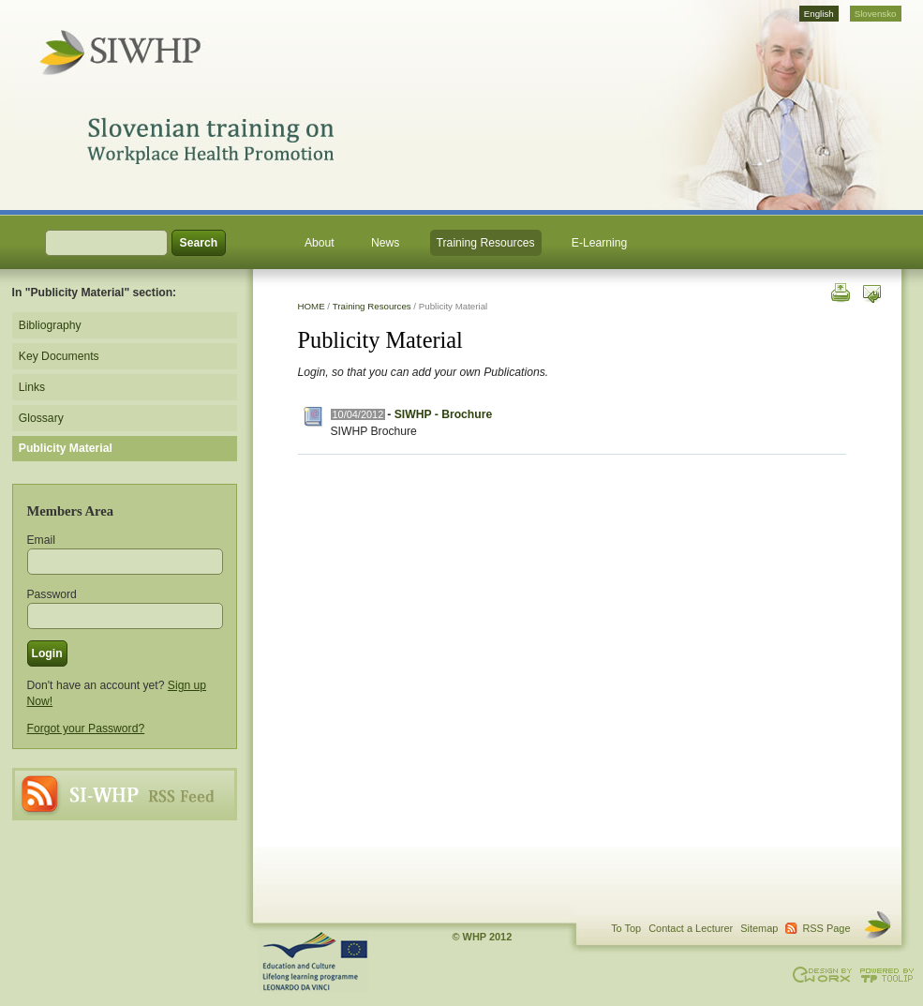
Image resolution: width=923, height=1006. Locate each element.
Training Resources (486, 242)
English (819, 13)
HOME (311, 306)
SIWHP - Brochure (443, 414)
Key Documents (59, 356)
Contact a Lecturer (690, 928)
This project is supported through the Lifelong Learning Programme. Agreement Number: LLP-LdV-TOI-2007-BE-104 (314, 962)
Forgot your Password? (86, 728)
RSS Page (124, 794)
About (320, 242)
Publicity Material (65, 448)
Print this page (839, 291)
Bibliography (50, 325)
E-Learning (599, 242)
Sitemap (759, 928)
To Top (626, 928)
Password (52, 594)
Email (41, 540)
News (385, 242)
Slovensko (876, 13)
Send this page (872, 291)
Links (32, 387)
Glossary (41, 418)
